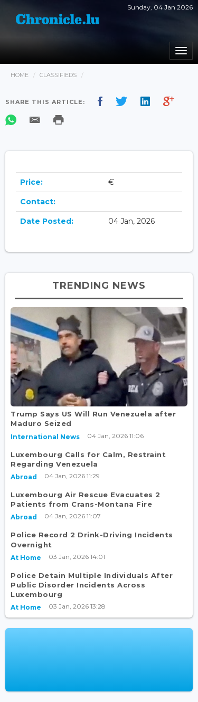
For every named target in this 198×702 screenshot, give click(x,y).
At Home (26, 558)
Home (20, 75)
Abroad (24, 477)
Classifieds (58, 75)
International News (45, 437)
